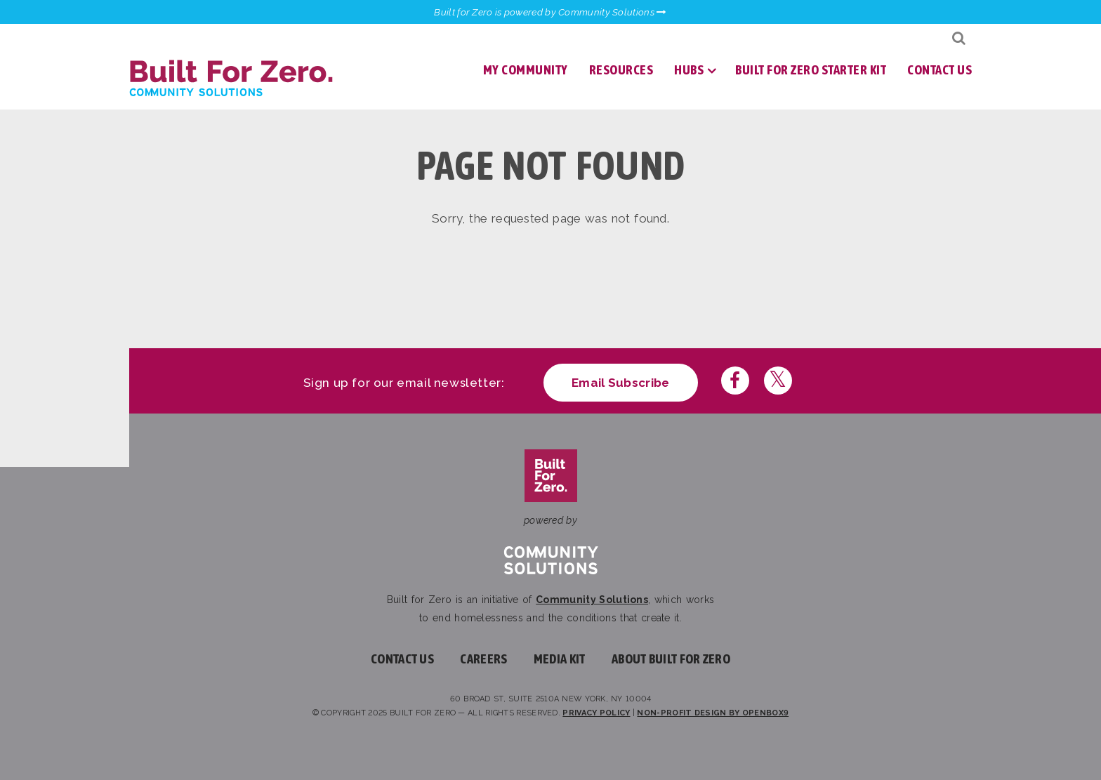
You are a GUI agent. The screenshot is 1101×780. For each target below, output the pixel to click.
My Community (525, 69)
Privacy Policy (596, 713)
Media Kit (560, 659)
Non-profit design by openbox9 (713, 713)
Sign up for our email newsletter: (404, 383)
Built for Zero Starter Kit (810, 69)
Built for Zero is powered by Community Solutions (550, 12)
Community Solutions (592, 599)
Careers (483, 659)
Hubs (689, 69)
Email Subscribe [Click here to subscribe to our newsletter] (621, 383)
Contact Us (939, 69)
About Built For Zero (671, 659)
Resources (621, 69)
